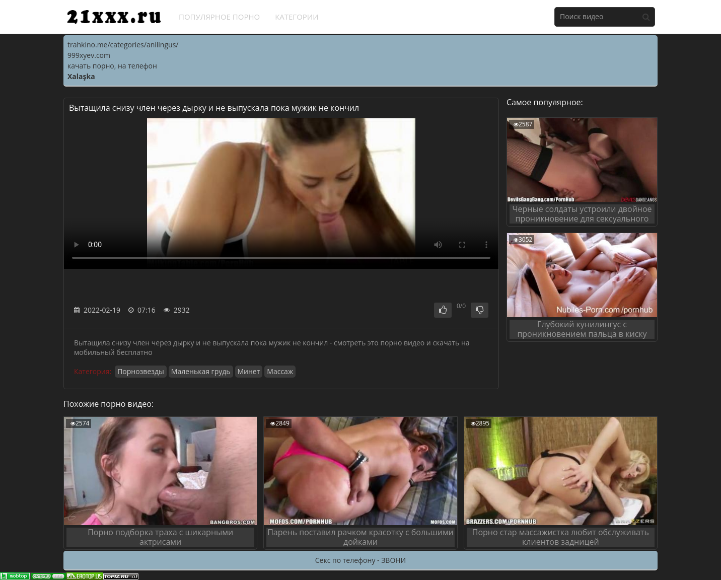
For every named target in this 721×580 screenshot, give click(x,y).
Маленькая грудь (201, 371)
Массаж (280, 371)
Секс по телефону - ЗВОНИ (360, 560)
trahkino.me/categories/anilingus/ (122, 44)
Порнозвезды (140, 371)
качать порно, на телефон (112, 65)
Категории (297, 17)
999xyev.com (88, 55)
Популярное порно (219, 17)
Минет (249, 371)
